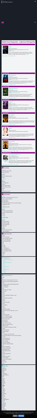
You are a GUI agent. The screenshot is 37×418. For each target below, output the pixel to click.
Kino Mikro (4, 246)
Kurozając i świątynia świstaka (7, 212)
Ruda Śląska (4, 393)
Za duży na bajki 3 (5, 357)
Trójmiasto (4, 402)
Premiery (6, 168)
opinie (17, 164)
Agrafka (3, 235)
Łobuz (3, 363)
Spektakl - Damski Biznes (6, 347)
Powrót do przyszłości (6, 339)
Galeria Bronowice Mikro (6, 241)
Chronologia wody (5, 182)
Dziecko (3, 293)
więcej (27, 54)
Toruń (3, 401)
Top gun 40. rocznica (5, 206)
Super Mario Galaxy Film (7, 262)
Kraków (3, 385)
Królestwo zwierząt (13, 88)
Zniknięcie (3, 360)
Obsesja (3, 213)
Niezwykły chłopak (5, 201)
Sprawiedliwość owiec (6, 204)
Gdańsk (3, 378)
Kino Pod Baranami (5, 248)
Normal (3, 177)
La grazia (3, 307)
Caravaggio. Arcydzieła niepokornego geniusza (10, 284)
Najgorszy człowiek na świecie (7, 324)
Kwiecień (3, 184)
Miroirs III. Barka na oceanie (7, 176)
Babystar (3, 181)
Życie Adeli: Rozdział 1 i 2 (14, 154)
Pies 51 (10, 46)
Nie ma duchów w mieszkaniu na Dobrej (9, 327)
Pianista (3, 188)
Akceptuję (21, 415)
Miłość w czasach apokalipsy (7, 198)
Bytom (3, 371)
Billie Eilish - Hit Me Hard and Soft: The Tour (10, 197)
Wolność (4, 270)
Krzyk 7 (3, 306)
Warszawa (4, 404)
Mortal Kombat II (5, 200)
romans (16, 79)
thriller (13, 50)
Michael (3, 174)
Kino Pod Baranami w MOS (7, 250)
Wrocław (3, 406)
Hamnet (3, 299)
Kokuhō (3, 303)
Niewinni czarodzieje (5, 329)
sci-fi (19, 92)
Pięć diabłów (12, 115)
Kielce (3, 384)
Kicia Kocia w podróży (6, 302)
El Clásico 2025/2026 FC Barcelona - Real (9, 295)
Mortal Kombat (4, 320)
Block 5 (3, 209)
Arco (3, 180)
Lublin (3, 386)
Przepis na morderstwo (6, 342)
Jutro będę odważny (5, 221)
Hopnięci (4, 272)
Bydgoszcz (4, 370)
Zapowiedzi (7, 194)
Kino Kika (3, 245)
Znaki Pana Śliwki (5, 217)
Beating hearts (12, 75)
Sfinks (3, 255)
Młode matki (4, 225)
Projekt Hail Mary (6, 266)
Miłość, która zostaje (5, 318)
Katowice (3, 383)
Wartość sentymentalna (6, 353)
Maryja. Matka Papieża (6, 185)
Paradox (3, 253)
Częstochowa (4, 373)
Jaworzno (3, 381)
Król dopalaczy (4, 304)
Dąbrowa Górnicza (5, 374)
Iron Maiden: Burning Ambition (7, 210)
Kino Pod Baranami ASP (6, 249)
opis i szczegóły (10, 55)
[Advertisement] (18, 31)
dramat (13, 79)
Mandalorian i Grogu (5, 222)
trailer (14, 55)
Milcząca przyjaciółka (5, 224)
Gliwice (3, 380)
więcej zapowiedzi (6, 231)
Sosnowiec (4, 398)
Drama (4, 263)
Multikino (3, 252)
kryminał (13, 145)
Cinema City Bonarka (5, 236)
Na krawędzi (12, 141)
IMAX (3, 242)
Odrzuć (15, 415)
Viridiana (3, 352)
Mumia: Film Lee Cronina (6, 186)
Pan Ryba (3, 336)
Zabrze (3, 407)
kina (8, 2)
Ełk (2, 377)
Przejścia (11, 101)
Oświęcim (3, 390)
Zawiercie (3, 408)
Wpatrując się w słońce (6, 191)
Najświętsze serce (5, 325)
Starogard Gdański (5, 399)
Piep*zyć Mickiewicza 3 (6, 338)
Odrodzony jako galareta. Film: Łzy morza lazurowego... (12, 202)
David (3, 288)
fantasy (16, 92)
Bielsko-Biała (4, 369)
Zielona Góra (4, 409)
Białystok (3, 367)
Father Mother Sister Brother (7, 298)
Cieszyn (3, 372)
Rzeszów (3, 395)
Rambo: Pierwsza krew (6, 346)
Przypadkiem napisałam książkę (7, 343)
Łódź (3, 387)
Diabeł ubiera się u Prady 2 (6, 170)
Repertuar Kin (8, 234)
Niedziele (3, 328)
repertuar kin (4, 55)
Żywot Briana (4, 361)
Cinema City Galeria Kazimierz (7, 238)
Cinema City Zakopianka (6, 239)
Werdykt (3, 228)
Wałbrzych (4, 405)
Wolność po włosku (5, 172)
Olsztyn (3, 388)
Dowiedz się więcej (28, 413)
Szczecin (3, 400)
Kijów (3, 243)
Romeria (3, 214)
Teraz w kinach (8, 275)
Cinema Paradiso (5, 286)
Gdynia (3, 379)
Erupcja (3, 220)
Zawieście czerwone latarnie (7, 229)
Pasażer (3, 227)
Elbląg (3, 376)
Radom (3, 392)
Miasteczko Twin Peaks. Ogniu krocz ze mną (10, 310)
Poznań (3, 391)
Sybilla (10, 128)
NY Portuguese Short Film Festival (8, 334)
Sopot (3, 397)
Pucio (3, 189)
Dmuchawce (4, 291)
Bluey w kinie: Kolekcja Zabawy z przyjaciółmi (10, 281)
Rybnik (3, 394)
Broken (3, 282)
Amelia (3, 277)
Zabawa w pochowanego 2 (7, 359)
